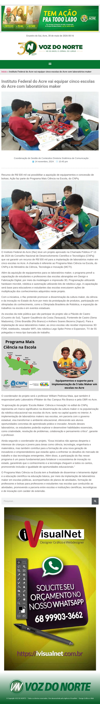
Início (4, 71)
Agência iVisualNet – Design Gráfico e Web (79, 698)
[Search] (95, 501)
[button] (50, 63)
